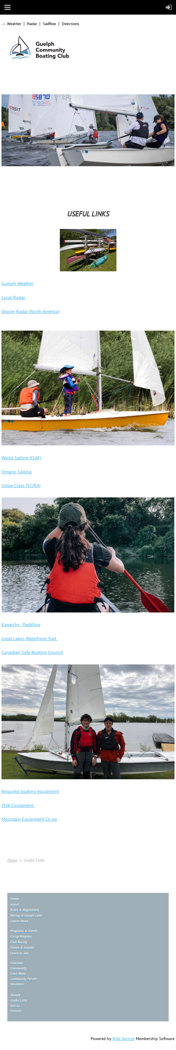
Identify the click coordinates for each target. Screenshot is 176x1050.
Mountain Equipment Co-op (29, 819)
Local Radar (13, 297)
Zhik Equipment (18, 805)
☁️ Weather (11, 23)
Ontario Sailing (16, 472)
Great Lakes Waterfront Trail (29, 638)
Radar (32, 23)
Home (12, 860)
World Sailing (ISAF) (21, 458)
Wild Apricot (123, 1038)
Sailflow (49, 23)
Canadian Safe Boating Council (32, 652)
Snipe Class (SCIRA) (20, 485)
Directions (70, 23)
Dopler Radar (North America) (30, 311)
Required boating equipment (30, 791)
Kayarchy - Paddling (20, 624)
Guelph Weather (17, 283)
